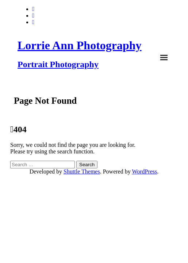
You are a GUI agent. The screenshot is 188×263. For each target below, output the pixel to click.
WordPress (144, 171)
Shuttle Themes (82, 171)
